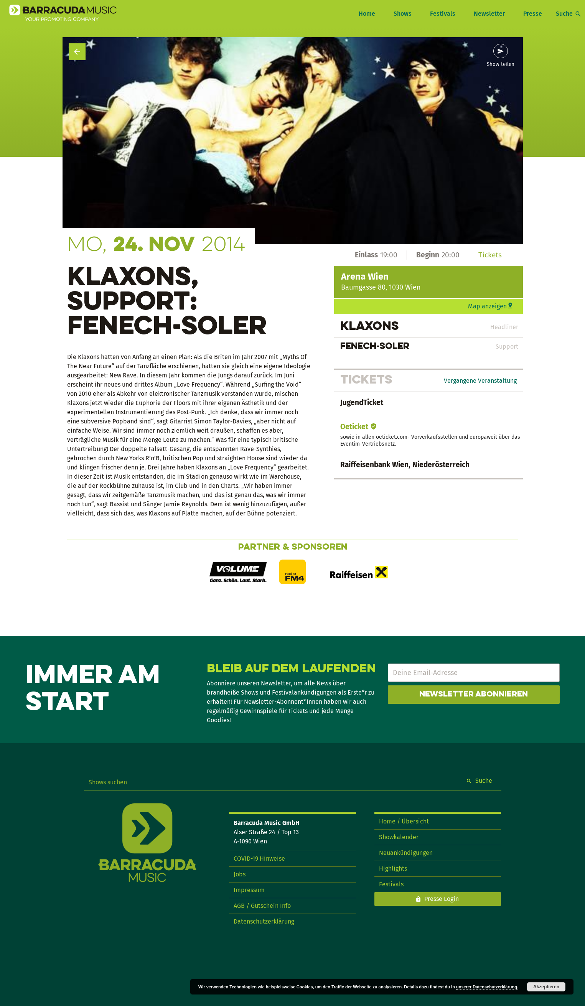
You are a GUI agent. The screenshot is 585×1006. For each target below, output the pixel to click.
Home (367, 13)
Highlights (393, 868)
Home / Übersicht (404, 821)
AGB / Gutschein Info (262, 905)
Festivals (442, 13)
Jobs (240, 874)
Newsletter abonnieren (473, 694)
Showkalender (399, 837)
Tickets (490, 254)
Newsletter (489, 13)
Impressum (249, 890)
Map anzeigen (487, 306)
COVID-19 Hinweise (259, 858)
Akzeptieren (546, 987)
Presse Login (441, 898)
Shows (403, 13)
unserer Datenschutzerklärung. (487, 987)
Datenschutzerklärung (264, 921)
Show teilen (500, 64)
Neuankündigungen (406, 852)
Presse (532, 13)
